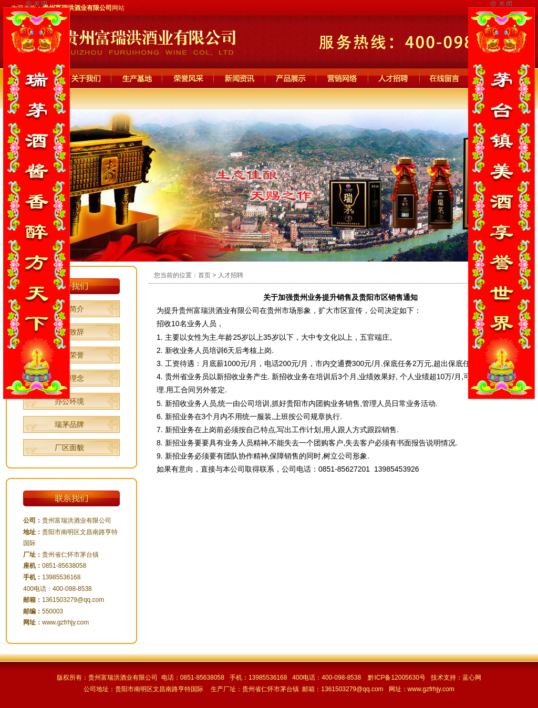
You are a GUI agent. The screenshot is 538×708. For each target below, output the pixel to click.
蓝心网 (471, 677)
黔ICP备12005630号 (396, 677)
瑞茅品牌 (69, 424)
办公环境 (69, 401)
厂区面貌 (69, 447)
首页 (204, 275)
